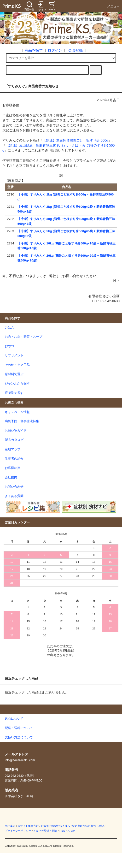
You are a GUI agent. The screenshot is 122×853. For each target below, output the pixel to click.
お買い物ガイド (16, 430)
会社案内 (11, 477)
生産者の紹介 (14, 458)
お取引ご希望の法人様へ (55, 825)
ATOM (71, 830)
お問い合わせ (14, 486)
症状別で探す (14, 393)
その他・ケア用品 (17, 365)
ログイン (55, 50)
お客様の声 (12, 468)
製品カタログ (14, 440)
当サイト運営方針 (28, 825)
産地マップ (12, 449)
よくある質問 (14, 496)
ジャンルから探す (17, 383)
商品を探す (34, 50)
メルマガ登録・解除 (45, 830)
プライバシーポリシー (18, 830)
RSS (62, 830)
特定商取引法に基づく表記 (88, 825)
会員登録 (75, 50)
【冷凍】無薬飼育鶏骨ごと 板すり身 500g (75, 140)
